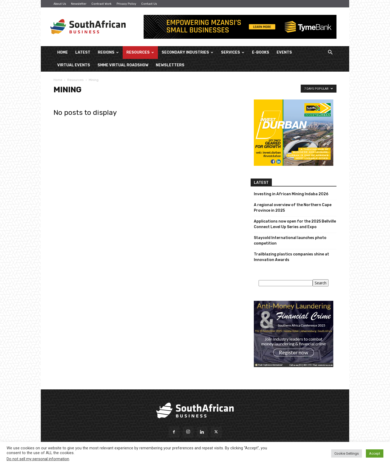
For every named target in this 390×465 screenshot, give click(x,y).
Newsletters (170, 65)
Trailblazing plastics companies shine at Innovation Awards (291, 257)
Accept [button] (374, 453)
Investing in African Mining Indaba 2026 (291, 194)
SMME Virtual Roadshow (123, 65)
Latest (82, 52)
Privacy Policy (126, 4)
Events (284, 52)
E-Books (260, 52)
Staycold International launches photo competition (290, 241)
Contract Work (101, 4)
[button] (330, 52)
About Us (60, 4)
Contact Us (149, 4)
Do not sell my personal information (38, 459)
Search (320, 282)
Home (62, 52)
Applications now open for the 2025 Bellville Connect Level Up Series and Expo (295, 224)
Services (232, 52)
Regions (108, 52)
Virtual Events (73, 65)
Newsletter (78, 4)
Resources (140, 52)
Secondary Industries (187, 52)
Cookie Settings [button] (346, 453)
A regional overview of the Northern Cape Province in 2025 (292, 208)
